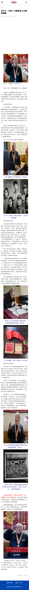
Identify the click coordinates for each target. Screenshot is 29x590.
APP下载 (19, 582)
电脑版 (11, 582)
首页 (2, 7)
